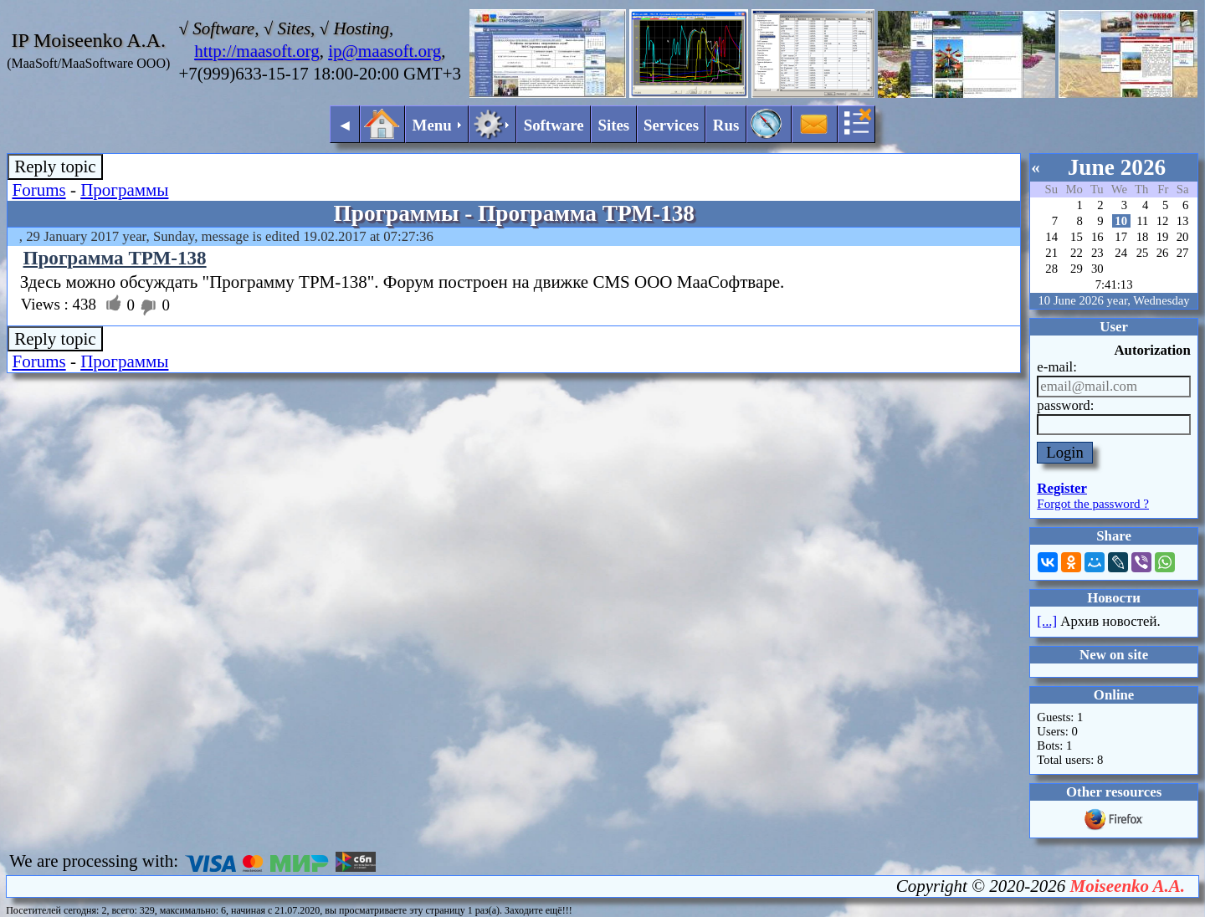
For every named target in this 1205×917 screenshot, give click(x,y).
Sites (613, 125)
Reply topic (54, 166)
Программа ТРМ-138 (115, 258)
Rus (726, 125)
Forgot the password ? (1093, 503)
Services (671, 125)
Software (554, 125)
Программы (124, 190)
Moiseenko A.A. (1127, 886)
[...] (1047, 621)
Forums (38, 190)
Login (1065, 452)
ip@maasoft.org (384, 51)
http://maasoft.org (257, 51)
